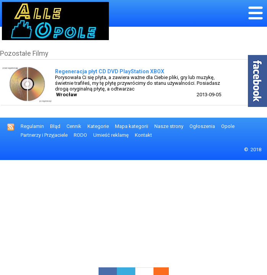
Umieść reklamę (111, 135)
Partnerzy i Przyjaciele (44, 135)
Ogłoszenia (202, 126)
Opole (228, 126)
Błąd (55, 126)
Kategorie (98, 126)
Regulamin (32, 126)
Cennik (73, 126)
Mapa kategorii (131, 126)
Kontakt (143, 135)
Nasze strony (168, 126)
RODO (80, 135)
